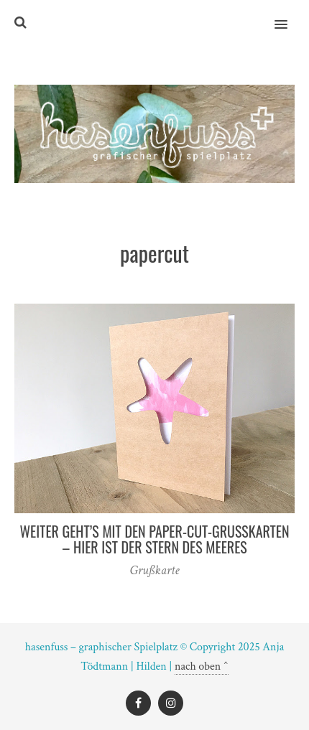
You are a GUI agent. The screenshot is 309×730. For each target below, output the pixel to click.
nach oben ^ (202, 666)
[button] (289, 15)
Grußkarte (155, 570)
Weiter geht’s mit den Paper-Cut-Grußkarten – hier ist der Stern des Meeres (154, 539)
